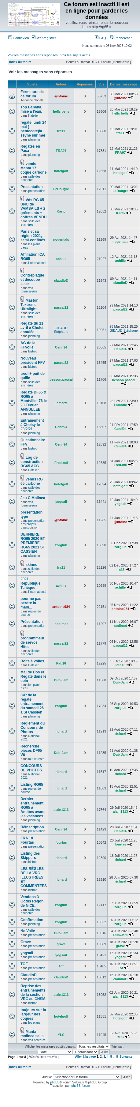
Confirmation (31, 920)
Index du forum (20, 62)
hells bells (61, 111)
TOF (24, 964)
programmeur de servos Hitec (32, 642)
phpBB (54, 1082)
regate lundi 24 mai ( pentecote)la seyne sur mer (33, 128)
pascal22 (61, 307)
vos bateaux (36, 1040)
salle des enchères (30, 178)
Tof (61, 966)
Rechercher (121, 38)
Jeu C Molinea (32, 498)
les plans (34, 1022)
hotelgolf (61, 171)
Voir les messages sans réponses (33, 55)
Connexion (18, 38)
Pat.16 (61, 663)
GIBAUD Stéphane (61, 329)
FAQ (100, 38)
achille (61, 259)
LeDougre (61, 189)
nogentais (61, 239)
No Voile (27, 931)
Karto (61, 211)
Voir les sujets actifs (75, 55)
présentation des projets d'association (33, 524)
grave (61, 944)
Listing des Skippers (30, 855)
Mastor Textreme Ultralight (29, 304)
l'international (37, 263)
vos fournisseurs (29, 289)
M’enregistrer (44, 38)
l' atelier (33, 115)
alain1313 (61, 809)
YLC (61, 1035)
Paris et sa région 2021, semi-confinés (32, 235)
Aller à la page (85, 1056)
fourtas (61, 842)
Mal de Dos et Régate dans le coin (33, 676)
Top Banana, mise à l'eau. (31, 109)
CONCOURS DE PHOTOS (31, 768)
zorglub (61, 545)
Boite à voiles (32, 661)
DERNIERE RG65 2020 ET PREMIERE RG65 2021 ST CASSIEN (32, 543)
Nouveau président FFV (32, 360)
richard (61, 731)
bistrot (32, 351)
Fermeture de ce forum (32, 94)
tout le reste (36, 759)
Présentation (31, 621)
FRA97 (61, 150)
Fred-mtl (61, 463)
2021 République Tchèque (30, 583)
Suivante (126, 1056)
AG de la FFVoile (27, 345)
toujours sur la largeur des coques (33, 1014)
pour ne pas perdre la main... (30, 603)
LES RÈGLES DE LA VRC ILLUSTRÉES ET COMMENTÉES (33, 877)
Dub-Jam (61, 680)
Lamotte (61, 403)
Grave (25, 942)
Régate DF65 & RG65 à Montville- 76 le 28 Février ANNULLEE (33, 401)
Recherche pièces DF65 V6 (31, 750)
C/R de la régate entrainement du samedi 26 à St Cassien (32, 703)
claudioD (61, 280)
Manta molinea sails (31, 1034)
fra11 (61, 131)
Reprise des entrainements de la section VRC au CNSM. (33, 992)
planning (34, 139)
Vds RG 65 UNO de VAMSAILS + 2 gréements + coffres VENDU (33, 208)
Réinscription (32, 827)
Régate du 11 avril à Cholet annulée (31, 327)
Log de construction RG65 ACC (31, 461)
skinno (32, 565)
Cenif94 (61, 347)
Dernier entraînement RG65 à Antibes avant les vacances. (32, 807)
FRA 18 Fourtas (27, 840)
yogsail (61, 501)
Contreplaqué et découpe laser (32, 279)
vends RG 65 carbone (31, 481)
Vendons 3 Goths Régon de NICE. (31, 901)
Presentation (31, 187)
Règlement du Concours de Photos (32, 727)
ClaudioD (28, 975)
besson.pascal (61, 379)
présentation (36, 191)
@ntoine (61, 96)
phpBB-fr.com (81, 1085)
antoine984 (61, 606)
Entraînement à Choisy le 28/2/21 (32, 424)
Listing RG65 (31, 784)
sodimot (61, 624)
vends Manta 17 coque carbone (33, 168)
